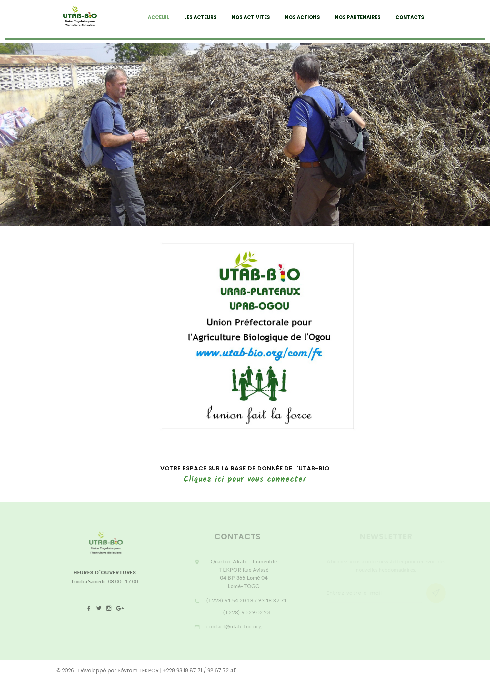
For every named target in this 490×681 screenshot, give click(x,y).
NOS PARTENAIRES (358, 17)
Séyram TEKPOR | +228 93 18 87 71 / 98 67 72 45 (177, 670)
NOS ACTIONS (302, 17)
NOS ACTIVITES (251, 17)
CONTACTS (409, 17)
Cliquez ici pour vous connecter (245, 479)
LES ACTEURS (200, 17)
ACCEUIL (158, 17)
